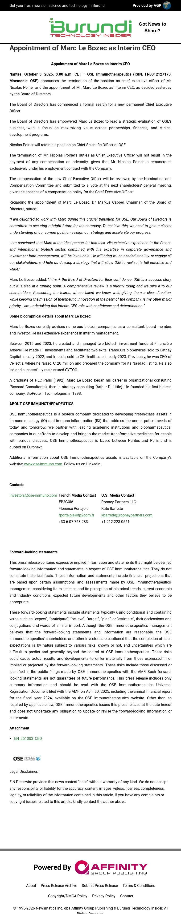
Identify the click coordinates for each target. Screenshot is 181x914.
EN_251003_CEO (28, 738)
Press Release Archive (59, 885)
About (31, 885)
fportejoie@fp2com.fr (76, 515)
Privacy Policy (103, 896)
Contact (126, 896)
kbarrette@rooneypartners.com (126, 515)
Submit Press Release (100, 885)
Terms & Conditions (139, 885)
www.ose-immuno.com (43, 464)
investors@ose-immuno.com (33, 495)
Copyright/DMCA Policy (67, 896)
